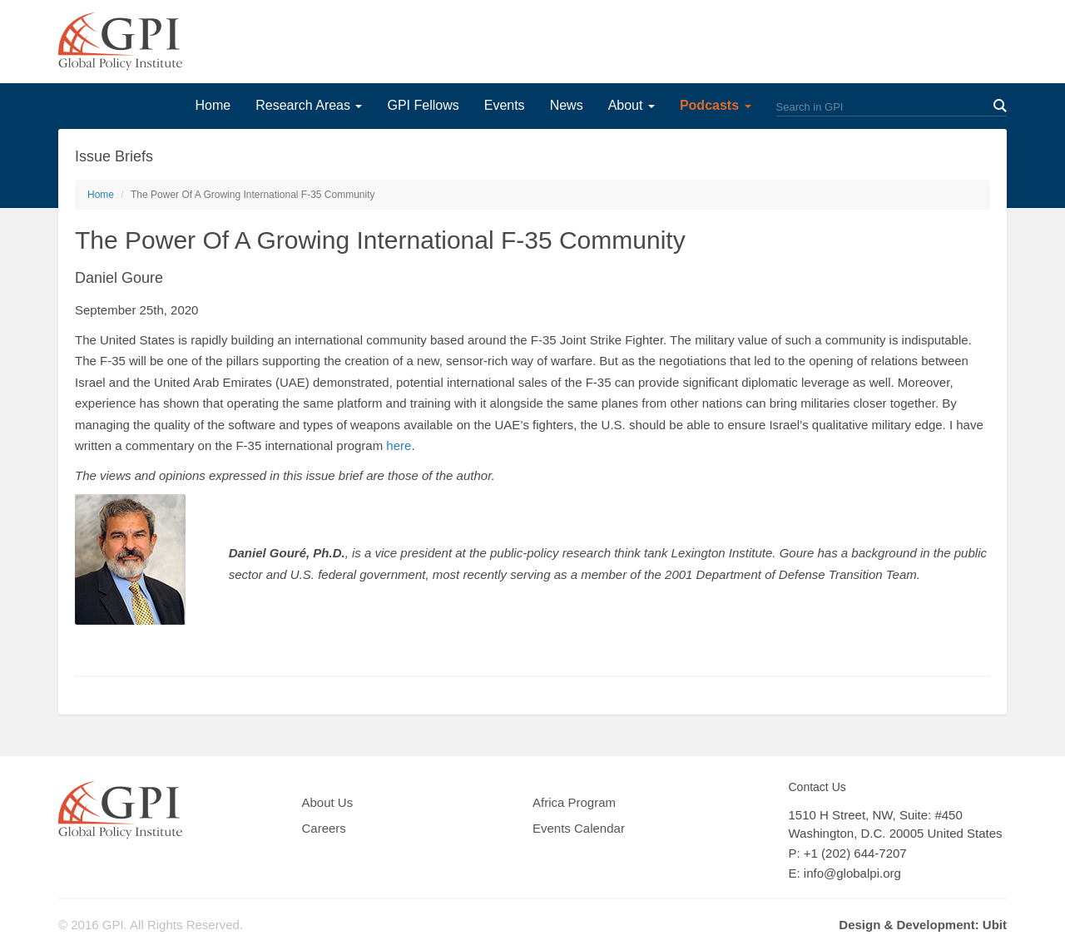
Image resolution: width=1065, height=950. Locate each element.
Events (504, 105)
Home (212, 105)
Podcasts (715, 105)
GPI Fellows (422, 105)
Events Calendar (578, 828)
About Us (328, 802)
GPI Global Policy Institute (120, 41)
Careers (324, 828)
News (566, 105)
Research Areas (308, 105)
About (631, 105)
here (398, 445)
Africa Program (574, 802)
